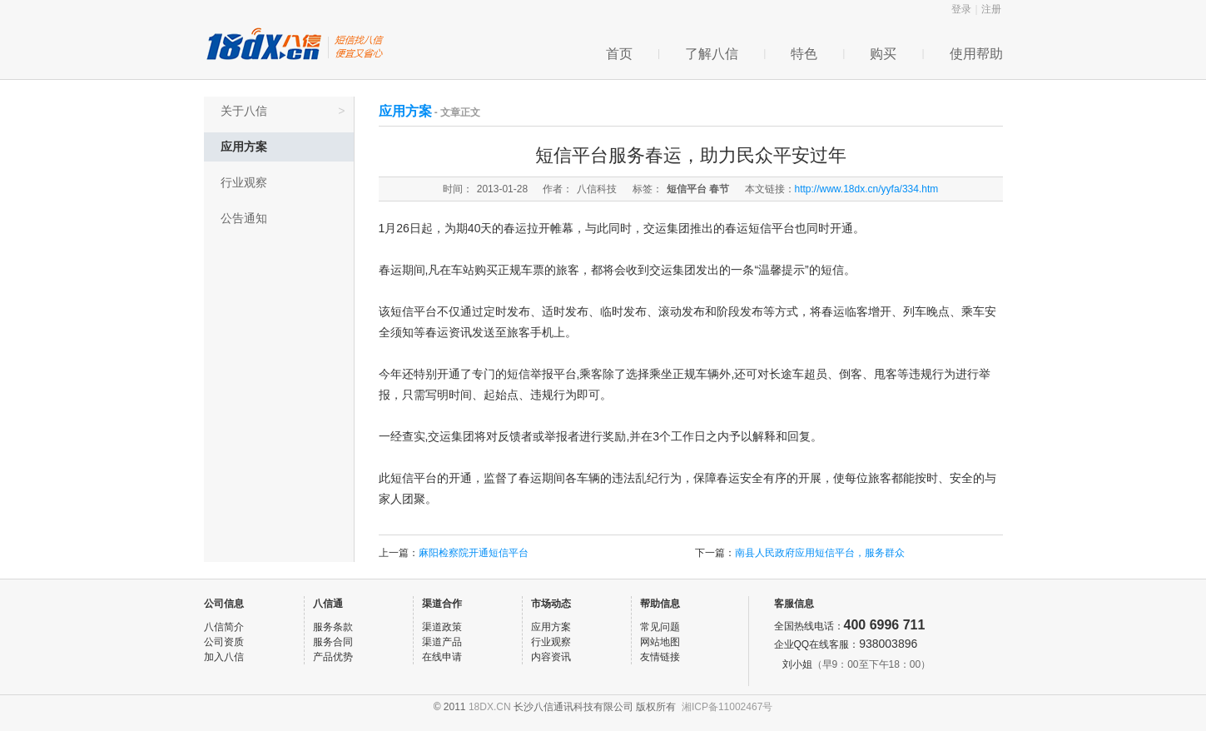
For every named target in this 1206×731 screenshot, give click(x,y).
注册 (991, 9)
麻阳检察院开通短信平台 (474, 553)
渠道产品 (442, 642)
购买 (883, 54)
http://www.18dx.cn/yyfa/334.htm (867, 189)
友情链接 (660, 657)
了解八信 (711, 54)
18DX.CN (490, 707)
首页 (619, 54)
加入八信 (224, 657)
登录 (961, 9)
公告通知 (244, 218)
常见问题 (660, 627)
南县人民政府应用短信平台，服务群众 (820, 553)
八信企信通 (296, 44)
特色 (804, 54)
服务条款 (333, 627)
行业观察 (244, 182)
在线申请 (442, 657)
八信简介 (224, 627)
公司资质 (224, 642)
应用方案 (244, 146)
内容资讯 (551, 657)
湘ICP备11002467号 (727, 707)
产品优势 (333, 657)
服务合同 (333, 642)
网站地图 (660, 642)
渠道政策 (442, 627)
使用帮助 (976, 54)
